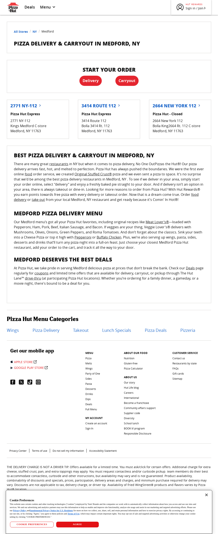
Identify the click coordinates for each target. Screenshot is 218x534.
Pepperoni (83, 237)
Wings (13, 330)
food (28, 174)
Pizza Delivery (46, 330)
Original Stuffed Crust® (93, 174)
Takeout (81, 330)
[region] (109, 512)
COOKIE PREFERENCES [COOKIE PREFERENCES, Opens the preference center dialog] (32, 524)
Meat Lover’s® (157, 222)
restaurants (58, 164)
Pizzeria (187, 330)
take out (38, 199)
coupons (41, 273)
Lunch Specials (116, 330)
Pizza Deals (156, 330)
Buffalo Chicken (109, 237)
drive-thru (33, 278)
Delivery (91, 80)
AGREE (77, 524)
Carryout (127, 80)
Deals (29, 7)
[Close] (206, 495)
